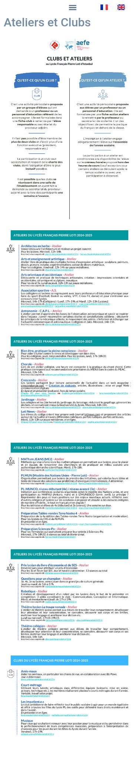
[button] (73, 7)
